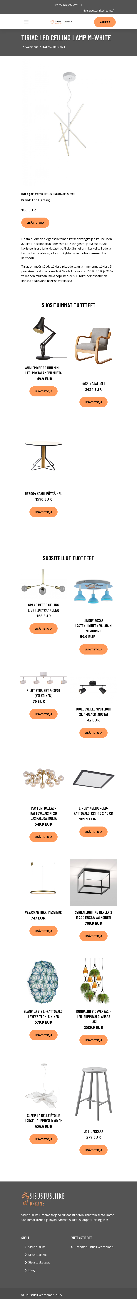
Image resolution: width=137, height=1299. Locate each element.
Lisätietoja (35, 222)
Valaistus (31, 47)
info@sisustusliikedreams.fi (98, 10)
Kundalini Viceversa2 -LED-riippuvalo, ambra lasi (93, 1016)
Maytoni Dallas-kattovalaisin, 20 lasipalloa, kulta (43, 813)
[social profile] (81, 5)
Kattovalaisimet (53, 47)
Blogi (32, 1270)
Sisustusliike (37, 1247)
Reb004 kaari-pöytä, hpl (43, 493)
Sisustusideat (37, 1255)
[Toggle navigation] (26, 21)
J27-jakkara (93, 1131)
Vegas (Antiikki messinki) (43, 912)
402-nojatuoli (93, 383)
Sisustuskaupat (39, 1262)
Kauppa (104, 22)
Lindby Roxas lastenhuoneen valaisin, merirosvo (93, 625)
